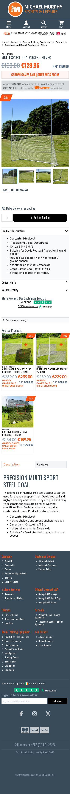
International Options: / (23, 683)
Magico (25, 774)
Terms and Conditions (13, 619)
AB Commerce (48, 774)
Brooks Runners (44, 641)
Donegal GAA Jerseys (46, 594)
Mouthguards (9, 653)
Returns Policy (44, 569)
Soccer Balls (9, 661)
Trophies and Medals (13, 598)
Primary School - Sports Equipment (47, 616)
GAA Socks (8, 669)
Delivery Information (46, 565)
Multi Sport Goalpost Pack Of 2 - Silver (51, 370)
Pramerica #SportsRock (14, 573)
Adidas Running (44, 636)
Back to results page (17, 320)
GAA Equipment (10, 645)
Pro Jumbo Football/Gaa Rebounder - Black (14, 433)
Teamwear (8, 594)
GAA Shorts (8, 665)
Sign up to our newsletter (19, 695)
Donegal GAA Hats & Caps (48, 598)
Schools (7, 577)
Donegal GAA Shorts (46, 602)
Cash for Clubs (10, 581)
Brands (6, 569)
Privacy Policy (10, 614)
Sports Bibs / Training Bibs (15, 636)
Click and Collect (45, 561)
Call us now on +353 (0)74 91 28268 (35, 744)
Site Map (7, 623)
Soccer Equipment (11, 641)
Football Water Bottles (13, 649)
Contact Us (8, 565)
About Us (7, 561)
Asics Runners (43, 645)
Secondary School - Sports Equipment (49, 623)
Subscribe (57, 701)
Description (12, 464)
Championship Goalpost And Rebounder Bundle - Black (16, 370)
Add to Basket (40, 217)
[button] (65, 102)
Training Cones (10, 657)
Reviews (42, 464)
